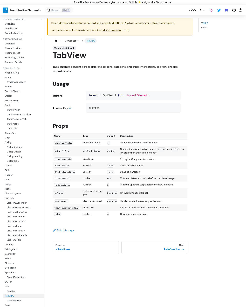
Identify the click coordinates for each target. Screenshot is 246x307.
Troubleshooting (14, 33)
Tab (7, 286)
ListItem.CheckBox (17, 212)
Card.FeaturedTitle (17, 119)
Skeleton (10, 263)
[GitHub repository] (234, 10)
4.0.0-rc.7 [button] (195, 10)
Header (9, 174)
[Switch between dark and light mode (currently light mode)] (240, 10)
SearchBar (10, 253)
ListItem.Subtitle (16, 230)
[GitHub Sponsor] (211, 10)
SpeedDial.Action (16, 277)
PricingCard (11, 249)
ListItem (9, 198)
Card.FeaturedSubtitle (19, 114)
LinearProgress (13, 193)
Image (8, 184)
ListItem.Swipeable (17, 235)
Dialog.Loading (14, 156)
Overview (10, 23)
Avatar (8, 77)
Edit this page (63, 230)
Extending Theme (14, 57)
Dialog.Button (14, 151)
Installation (11, 28)
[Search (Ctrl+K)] (59, 10)
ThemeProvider (13, 48)
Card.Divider (13, 109)
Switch (8, 281)
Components (11, 68)
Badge (8, 86)
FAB (7, 170)
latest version (111, 30)
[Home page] (56, 40)
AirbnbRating (12, 72)
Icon (7, 179)
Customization (13, 39)
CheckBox (10, 133)
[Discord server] (226, 10)
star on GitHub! (128, 2)
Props (204, 27)
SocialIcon (10, 267)
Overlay (9, 244)
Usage (204, 22)
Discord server (164, 2)
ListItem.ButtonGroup (18, 207)
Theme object (12, 52)
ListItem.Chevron (16, 216)
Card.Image (13, 123)
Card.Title (12, 128)
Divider (8, 165)
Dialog (8, 142)
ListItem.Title (14, 239)
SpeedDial (10, 272)
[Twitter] (219, 10)
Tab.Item (11, 291)
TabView (9, 295)
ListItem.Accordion (17, 202)
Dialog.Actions (14, 147)
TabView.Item (14, 300)
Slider (8, 258)
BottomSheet (12, 91)
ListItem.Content (16, 221)
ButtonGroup (12, 100)
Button (8, 95)
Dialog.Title (13, 160)
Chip (7, 137)
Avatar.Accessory (16, 82)
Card (7, 105)
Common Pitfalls (13, 62)
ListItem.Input (14, 226)
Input (8, 188)
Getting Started (14, 19)
